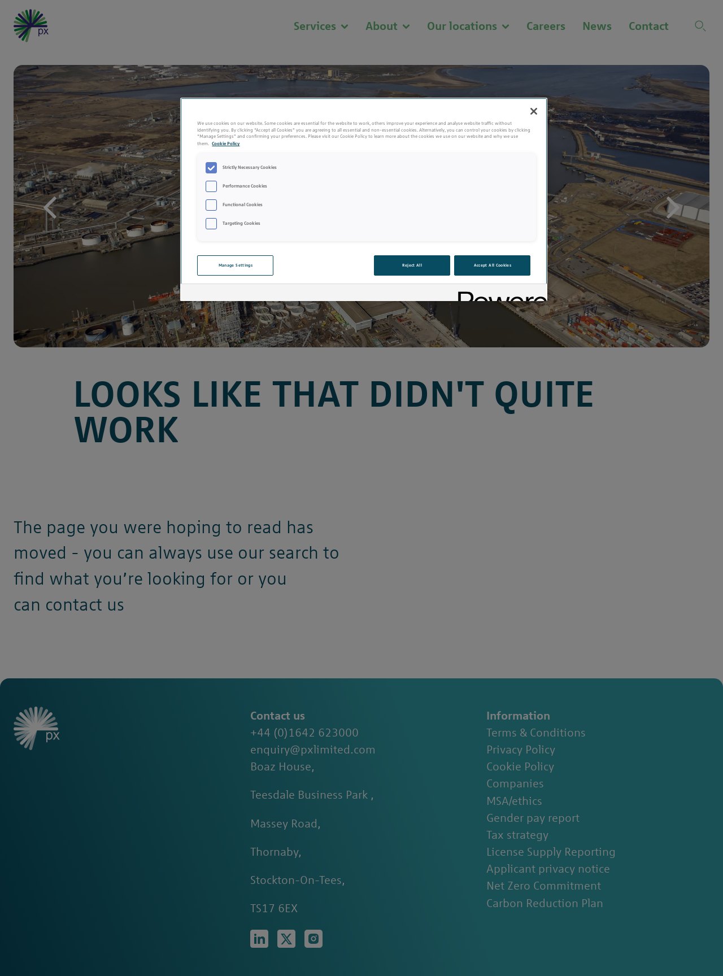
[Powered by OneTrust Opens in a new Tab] (499, 294)
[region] (363, 199)
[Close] (533, 111)
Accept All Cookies (492, 265)
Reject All (412, 265)
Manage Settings (235, 265)
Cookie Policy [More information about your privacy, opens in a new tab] (225, 143)
